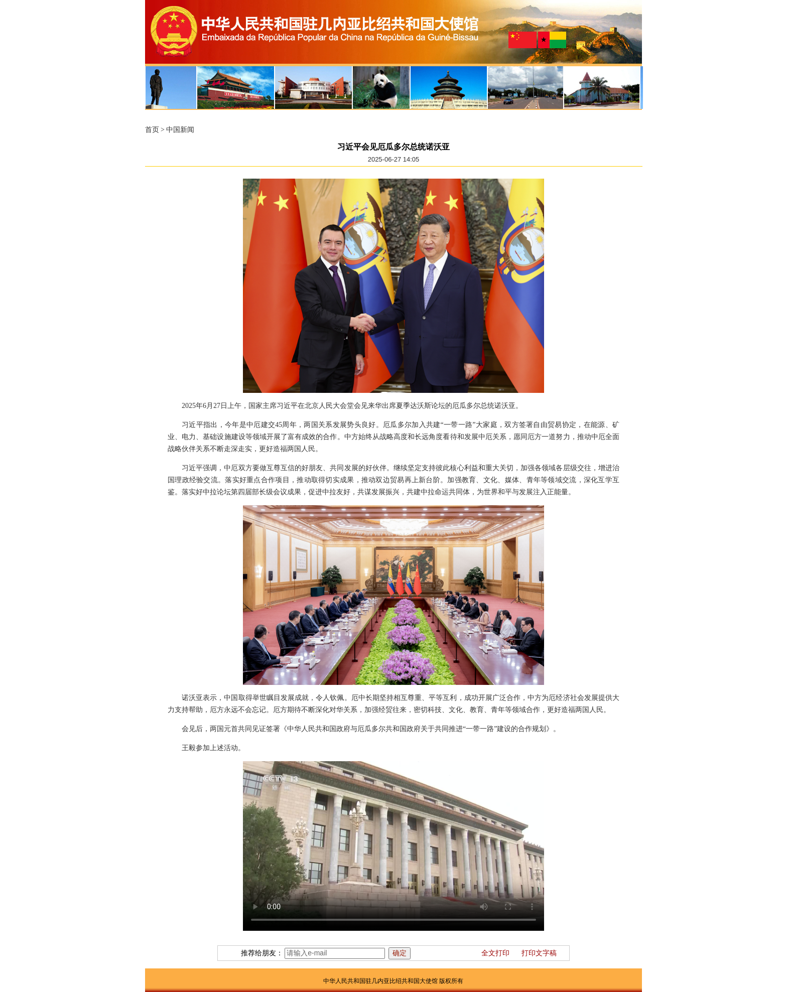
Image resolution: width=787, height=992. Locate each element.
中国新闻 (180, 129)
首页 (152, 129)
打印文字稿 (539, 953)
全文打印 (495, 953)
